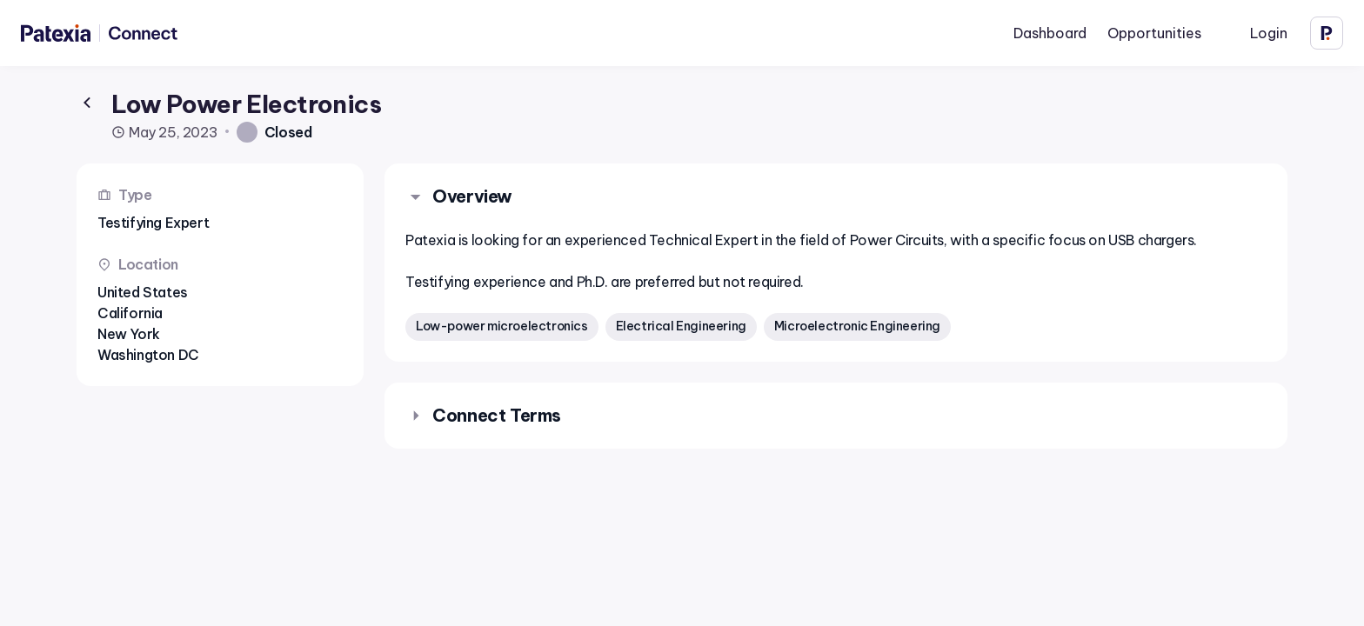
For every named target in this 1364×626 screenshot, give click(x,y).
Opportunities (1154, 33)
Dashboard (1050, 33)
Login (1268, 33)
